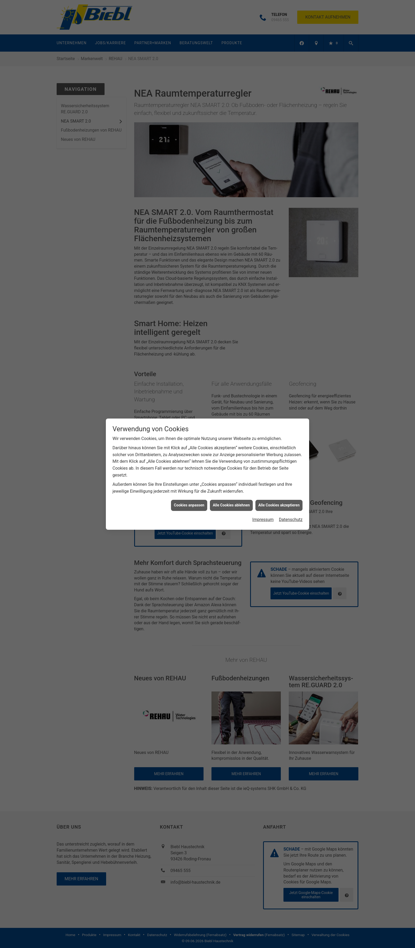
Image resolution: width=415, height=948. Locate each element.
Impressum (263, 498)
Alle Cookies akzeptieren (279, 484)
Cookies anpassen (189, 484)
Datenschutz (291, 498)
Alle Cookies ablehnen (231, 484)
